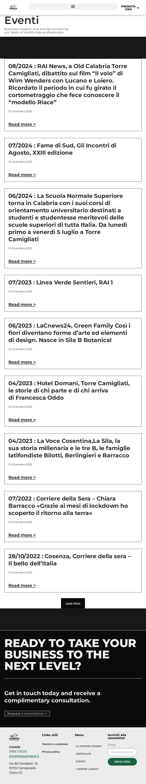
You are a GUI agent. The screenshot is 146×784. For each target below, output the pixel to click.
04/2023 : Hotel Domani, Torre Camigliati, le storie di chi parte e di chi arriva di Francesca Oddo (69, 390)
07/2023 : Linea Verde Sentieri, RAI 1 (60, 282)
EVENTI (80, 761)
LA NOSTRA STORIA (89, 746)
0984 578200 (18, 751)
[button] (73, 6)
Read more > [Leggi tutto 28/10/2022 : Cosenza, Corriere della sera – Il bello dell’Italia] (22, 585)
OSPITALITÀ (83, 753)
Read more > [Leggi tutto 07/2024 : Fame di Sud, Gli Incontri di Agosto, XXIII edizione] (22, 174)
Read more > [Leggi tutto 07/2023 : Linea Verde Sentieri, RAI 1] (22, 304)
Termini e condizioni (55, 744)
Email (111, 745)
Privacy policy (51, 751)
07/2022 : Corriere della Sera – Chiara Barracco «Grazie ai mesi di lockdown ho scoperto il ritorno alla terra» (68, 506)
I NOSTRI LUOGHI (87, 768)
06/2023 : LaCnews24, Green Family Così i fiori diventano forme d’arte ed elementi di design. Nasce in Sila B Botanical (69, 333)
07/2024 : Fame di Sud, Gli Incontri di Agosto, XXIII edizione (62, 149)
